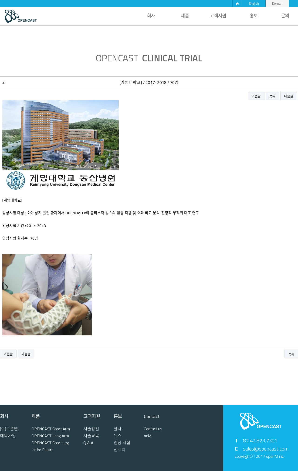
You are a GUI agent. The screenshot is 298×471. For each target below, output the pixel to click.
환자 (118, 429)
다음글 (288, 96)
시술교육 (91, 436)
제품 (185, 15)
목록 (272, 96)
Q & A (88, 443)
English (254, 3)
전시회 (119, 450)
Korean (277, 3)
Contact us (153, 429)
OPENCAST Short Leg (50, 443)
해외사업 (8, 436)
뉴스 (118, 436)
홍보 (254, 15)
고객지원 (218, 15)
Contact (152, 416)
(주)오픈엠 (9, 429)
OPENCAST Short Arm (50, 429)
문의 (285, 15)
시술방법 (91, 429)
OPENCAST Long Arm (50, 436)
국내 (148, 436)
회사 (151, 15)
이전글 (256, 96)
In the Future (42, 450)
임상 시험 (122, 443)
